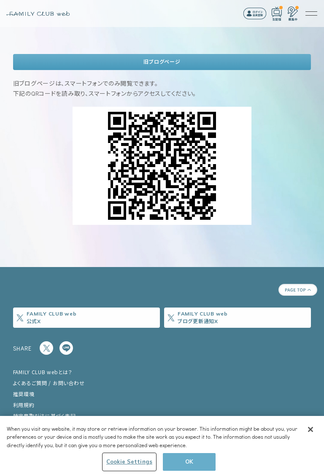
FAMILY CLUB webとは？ (43, 371)
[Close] (310, 429)
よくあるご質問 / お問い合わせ (49, 382)
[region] (162, 445)
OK (189, 461)
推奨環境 (24, 393)
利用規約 (24, 404)
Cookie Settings (129, 461)
